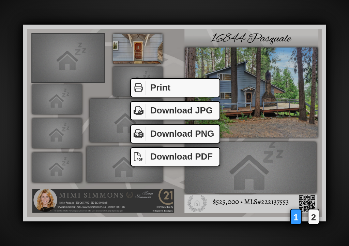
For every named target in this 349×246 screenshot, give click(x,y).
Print (150, 88)
